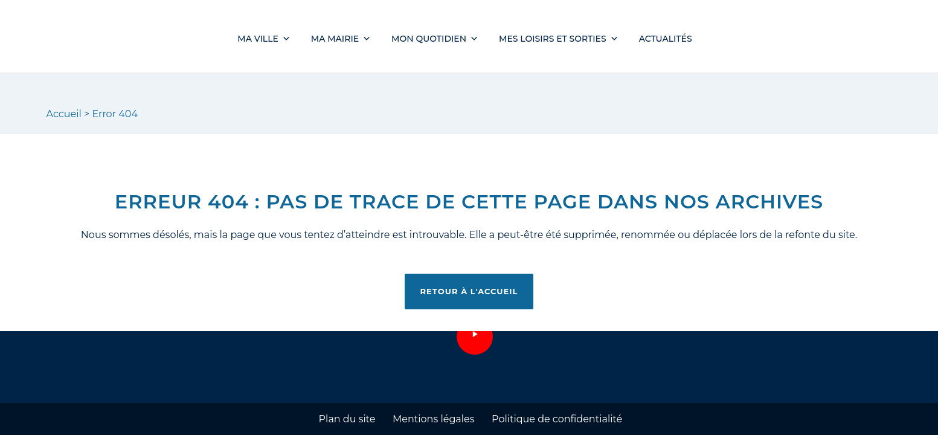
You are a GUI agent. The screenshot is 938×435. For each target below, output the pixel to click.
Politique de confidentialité (557, 419)
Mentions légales (434, 419)
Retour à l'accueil (469, 291)
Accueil (64, 114)
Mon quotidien (434, 38)
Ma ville (264, 38)
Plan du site (347, 419)
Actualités (665, 38)
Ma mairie (341, 38)
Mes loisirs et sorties (558, 38)
